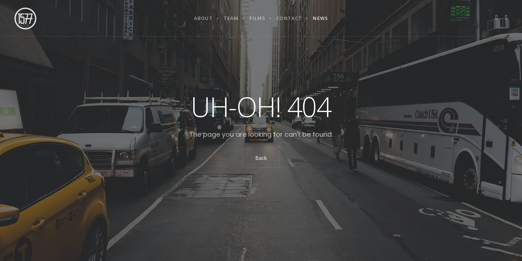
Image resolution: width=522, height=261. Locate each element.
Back (261, 157)
